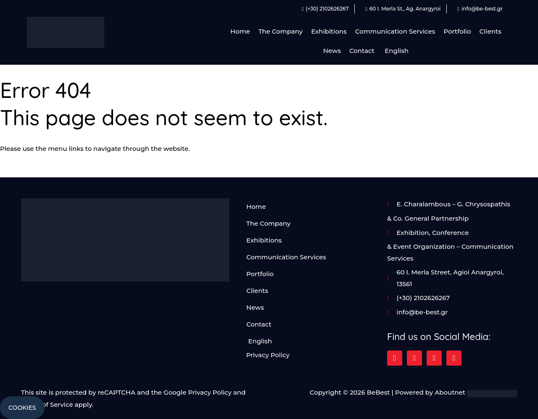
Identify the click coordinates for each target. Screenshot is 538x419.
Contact (361, 51)
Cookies (22, 407)
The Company (280, 31)
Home (240, 31)
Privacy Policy (210, 393)
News (332, 51)
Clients (490, 31)
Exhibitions (329, 31)
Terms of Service (47, 404)
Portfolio (457, 31)
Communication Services (395, 31)
